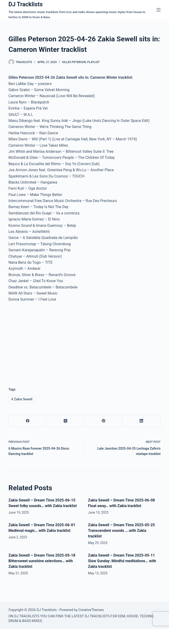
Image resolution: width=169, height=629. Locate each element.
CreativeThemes (91, 610)
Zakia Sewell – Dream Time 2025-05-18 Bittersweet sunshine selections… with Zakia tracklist (41, 561)
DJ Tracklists (25, 4)
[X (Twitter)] (66, 421)
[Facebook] (28, 421)
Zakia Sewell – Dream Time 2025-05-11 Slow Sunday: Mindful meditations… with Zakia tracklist (122, 561)
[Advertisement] (47, 341)
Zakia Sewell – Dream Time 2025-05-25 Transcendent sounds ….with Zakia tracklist (121, 530)
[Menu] (158, 10)
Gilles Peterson (74, 62)
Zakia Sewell (21, 399)
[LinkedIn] (142, 421)
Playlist (93, 62)
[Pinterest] (104, 421)
